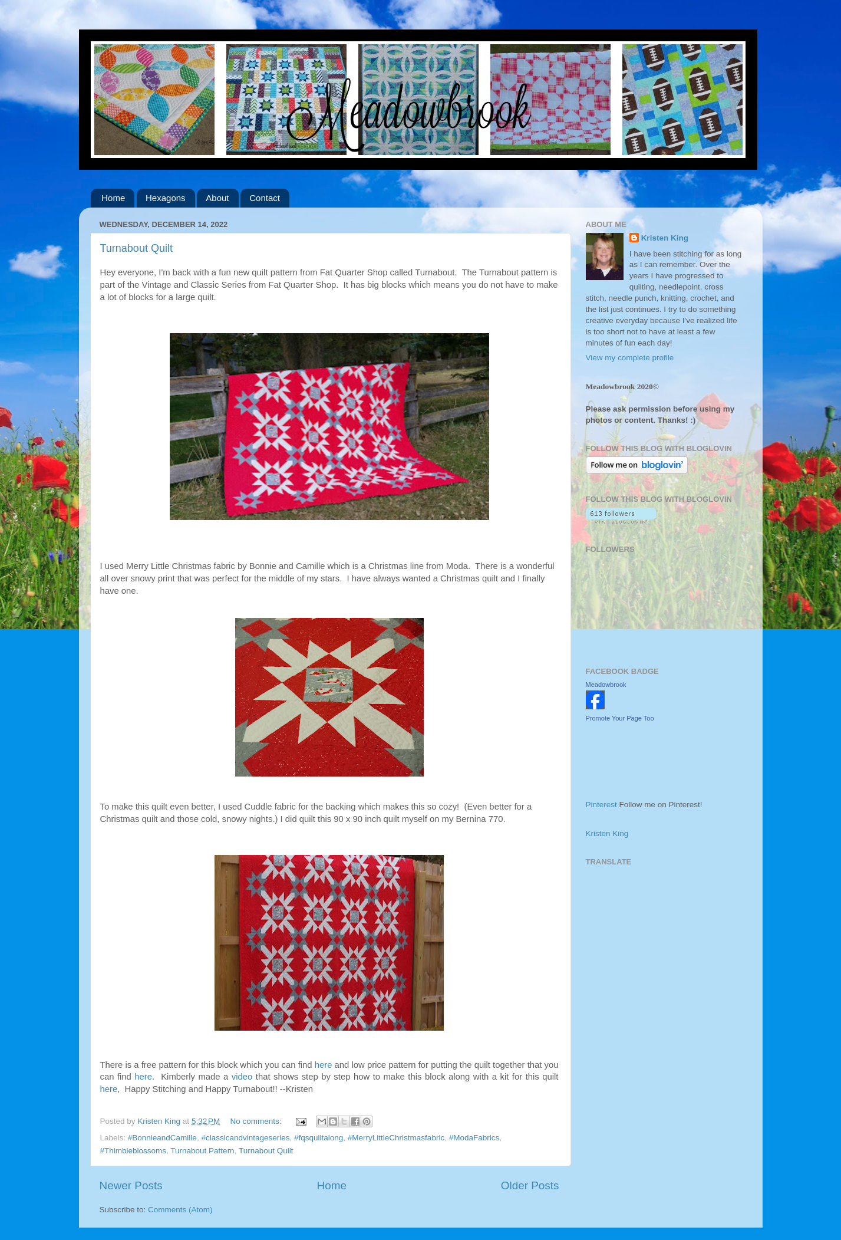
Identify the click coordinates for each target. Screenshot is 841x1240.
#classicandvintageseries (245, 1137)
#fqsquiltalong (318, 1137)
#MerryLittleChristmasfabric (396, 1137)
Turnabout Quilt (136, 248)
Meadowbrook (606, 684)
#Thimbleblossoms (133, 1150)
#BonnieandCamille (162, 1137)
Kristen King (664, 237)
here (323, 1065)
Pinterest (601, 804)
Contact (264, 198)
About (217, 198)
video (242, 1076)
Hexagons (166, 198)
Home (113, 198)
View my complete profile (630, 357)
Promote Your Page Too (620, 718)
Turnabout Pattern (202, 1150)
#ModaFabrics (474, 1137)
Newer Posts (131, 1185)
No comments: (257, 1121)
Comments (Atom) (180, 1209)
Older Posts (530, 1185)
